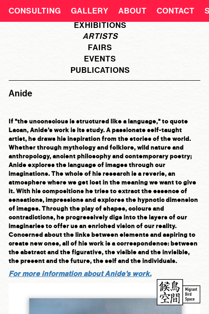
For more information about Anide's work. (80, 274)
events (100, 59)
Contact (176, 11)
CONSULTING (35, 11)
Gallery (89, 11)
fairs (100, 47)
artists (100, 36)
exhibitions (100, 25)
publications (100, 70)
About (132, 11)
